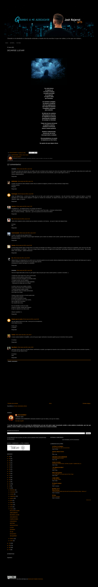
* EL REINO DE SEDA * (58, 467)
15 (9, 479)
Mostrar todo (88, 499)
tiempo (27, 154)
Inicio (50, 403)
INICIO (6, 42)
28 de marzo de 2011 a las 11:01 (24, 206)
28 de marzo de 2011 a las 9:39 (25, 194)
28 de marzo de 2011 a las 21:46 (27, 233)
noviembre (12, 492)
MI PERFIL (12, 42)
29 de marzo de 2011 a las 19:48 (25, 347)
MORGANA (14, 181)
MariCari (14, 206)
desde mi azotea (56, 462)
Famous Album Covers (58, 451)
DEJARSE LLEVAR (14, 515)
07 (9, 549)
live (12, 258)
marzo (11, 508)
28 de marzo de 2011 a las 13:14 (22, 219)
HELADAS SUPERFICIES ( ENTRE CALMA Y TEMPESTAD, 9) (66, 463)
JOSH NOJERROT (21, 415)
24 (9, 460)
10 (9, 543)
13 (9, 484)
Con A (53, 484)
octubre (12, 494)
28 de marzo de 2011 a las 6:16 (24, 169)
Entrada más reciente (13, 403)
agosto (12, 498)
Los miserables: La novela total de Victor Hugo (62, 474)
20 (9, 469)
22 (9, 465)
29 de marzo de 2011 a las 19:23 (23, 334)
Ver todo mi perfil (19, 421)
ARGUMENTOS (14, 517)
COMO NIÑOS (55, 478)
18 (9, 473)
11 (9, 488)
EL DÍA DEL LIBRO (56, 479)
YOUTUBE (18, 42)
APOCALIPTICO (14, 525)
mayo (11, 504)
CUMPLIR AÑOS (14, 519)
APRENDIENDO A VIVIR (58, 458)
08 (9, 547)
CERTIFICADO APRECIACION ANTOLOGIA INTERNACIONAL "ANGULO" (69, 491)
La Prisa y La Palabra (57, 446)
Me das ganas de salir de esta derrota (60, 447)
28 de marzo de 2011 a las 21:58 (24, 245)
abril (11, 506)
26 (9, 456)
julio (11, 500)
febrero (12, 538)
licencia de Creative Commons (35, 579)
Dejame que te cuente (17, 319)
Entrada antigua (86, 403)
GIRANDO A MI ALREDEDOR (59, 457)
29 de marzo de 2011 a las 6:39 (24, 270)
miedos (20, 154)
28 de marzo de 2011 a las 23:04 (22, 258)
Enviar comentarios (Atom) (20, 406)
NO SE (11, 531)
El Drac (54, 495)
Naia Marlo (14, 347)
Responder (14, 176)
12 (9, 486)
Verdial (13, 334)
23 (9, 463)
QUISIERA (12, 529)
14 (9, 481)
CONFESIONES (14, 154)
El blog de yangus (56, 483)
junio (11, 502)
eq (52, 453)
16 (9, 477)
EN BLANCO (13, 533)
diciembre (12, 490)
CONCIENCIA (13, 521)
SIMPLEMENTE (14, 512)
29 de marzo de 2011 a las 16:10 (31, 319)
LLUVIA (12, 527)
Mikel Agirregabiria (57, 472)
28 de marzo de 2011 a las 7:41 (25, 181)
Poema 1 (54, 468)
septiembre (13, 496)
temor (24, 154)
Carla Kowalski (15, 233)
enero (11, 540)
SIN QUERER (13, 536)
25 (9, 458)
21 (9, 467)
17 (9, 475)
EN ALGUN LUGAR (14, 510)
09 (9, 545)
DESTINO (12, 523)
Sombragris (15, 194)
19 (9, 471)
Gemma (13, 245)
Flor (13, 219)
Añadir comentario (12, 361)
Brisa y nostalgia (56, 496)
